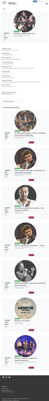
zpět (4, 8)
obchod (35, 1)
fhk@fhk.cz (5, 386)
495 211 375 (4, 388)
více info (31, 142)
